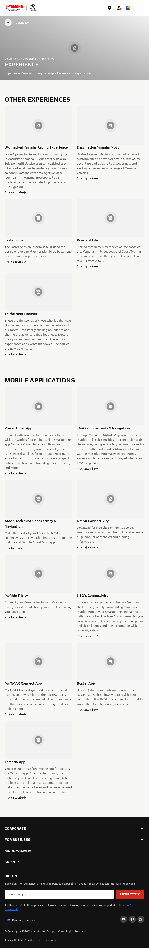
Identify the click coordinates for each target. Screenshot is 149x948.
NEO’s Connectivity (92, 595)
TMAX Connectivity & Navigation (103, 428)
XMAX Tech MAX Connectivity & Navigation (30, 523)
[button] (140, 8)
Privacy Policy (13, 940)
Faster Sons (14, 240)
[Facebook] (132, 919)
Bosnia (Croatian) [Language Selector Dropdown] (20, 919)
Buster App (86, 683)
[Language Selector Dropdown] (128, 8)
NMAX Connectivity (93, 520)
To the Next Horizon (21, 313)
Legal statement (48, 940)
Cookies (30, 940)
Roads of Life (87, 240)
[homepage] (14, 7)
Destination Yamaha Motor (99, 147)
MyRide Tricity (16, 595)
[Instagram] (140, 919)
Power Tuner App (18, 428)
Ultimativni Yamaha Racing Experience (36, 147)
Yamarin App (15, 761)
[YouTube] (123, 919)
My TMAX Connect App (23, 683)
